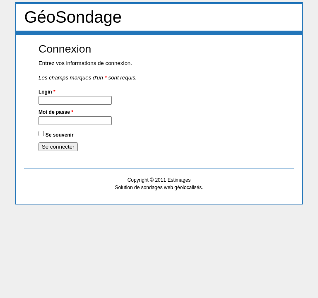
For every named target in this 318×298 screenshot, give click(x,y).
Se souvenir (60, 134)
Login (47, 92)
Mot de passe (56, 112)
